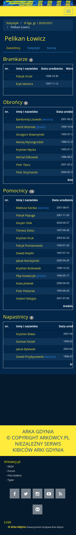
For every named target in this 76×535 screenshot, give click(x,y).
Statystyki (12, 23)
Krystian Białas (25, 334)
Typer (11, 480)
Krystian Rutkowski (28, 268)
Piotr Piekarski (25, 291)
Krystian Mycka (26, 150)
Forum (11, 471)
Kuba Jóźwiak (24, 283)
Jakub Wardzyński (27, 261)
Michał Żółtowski (27, 157)
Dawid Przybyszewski (30, 357)
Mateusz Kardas (27, 208)
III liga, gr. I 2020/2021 (38, 23)
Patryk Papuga (25, 215)
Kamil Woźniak (26, 127)
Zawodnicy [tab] (13, 48)
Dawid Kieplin (25, 253)
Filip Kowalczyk (26, 276)
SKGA (11, 466)
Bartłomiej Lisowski (29, 119)
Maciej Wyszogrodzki (29, 142)
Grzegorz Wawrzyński (30, 134)
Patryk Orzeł (24, 76)
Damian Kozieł (25, 341)
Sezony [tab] (51, 48)
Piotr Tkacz (23, 165)
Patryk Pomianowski (29, 245)
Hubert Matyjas (26, 298)
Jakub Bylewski (25, 349)
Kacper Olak (24, 223)
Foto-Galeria (15, 475)
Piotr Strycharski (26, 172)
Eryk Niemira (24, 84)
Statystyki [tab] (33, 48)
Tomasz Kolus (25, 230)
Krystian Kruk (25, 238)
